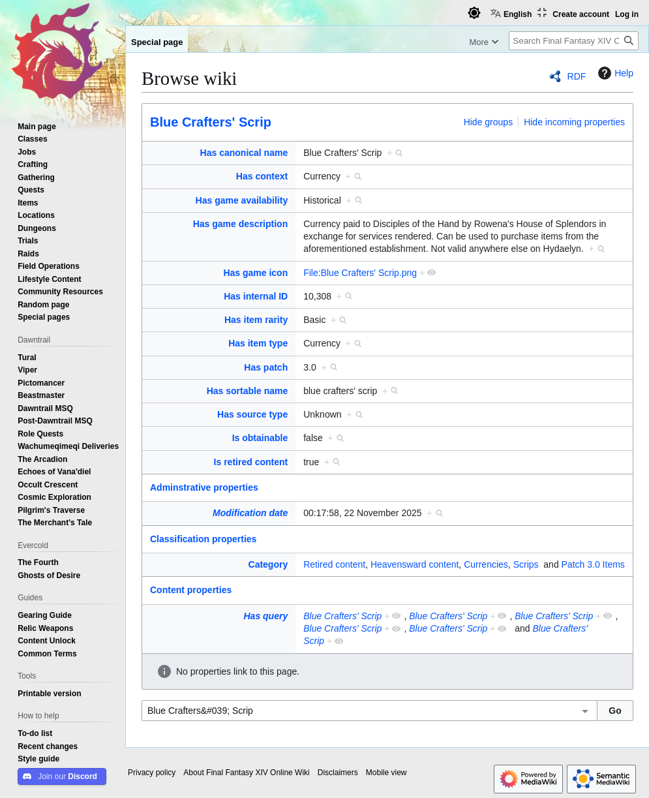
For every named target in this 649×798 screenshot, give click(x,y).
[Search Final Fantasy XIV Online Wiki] (574, 40)
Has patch (266, 367)
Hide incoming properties (574, 122)
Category (268, 564)
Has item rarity (256, 320)
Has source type (252, 414)
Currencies (486, 564)
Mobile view (386, 772)
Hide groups (488, 122)
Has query (266, 616)
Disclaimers (338, 772)
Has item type (258, 343)
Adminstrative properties (204, 487)
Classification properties (203, 539)
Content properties (191, 590)
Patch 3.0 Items (593, 564)
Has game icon (255, 273)
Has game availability (242, 200)
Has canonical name (244, 152)
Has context (262, 176)
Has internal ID (256, 296)
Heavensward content (414, 564)
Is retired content (251, 462)
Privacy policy (151, 772)
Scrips (526, 564)
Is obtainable (260, 438)
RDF (576, 76)
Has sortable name (247, 391)
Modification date (250, 513)
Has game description (240, 224)
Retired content (334, 564)
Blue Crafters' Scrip (210, 122)
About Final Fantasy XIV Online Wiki (246, 772)
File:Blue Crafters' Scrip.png (360, 273)
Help (614, 73)
